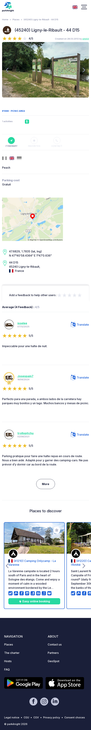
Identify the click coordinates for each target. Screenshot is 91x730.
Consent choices (74, 717)
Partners (53, 653)
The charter (11, 653)
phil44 (85, 38)
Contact (56, 142)
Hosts (7, 661)
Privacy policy (51, 717)
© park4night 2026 (15, 724)
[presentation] (7, 69)
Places (16, 19)
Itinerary (11, 142)
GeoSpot (53, 661)
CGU (26, 717)
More (45, 484)
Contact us (55, 644)
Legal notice (11, 717)
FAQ (7, 669)
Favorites (34, 142)
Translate (80, 324)
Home (5, 19)
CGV (36, 717)
